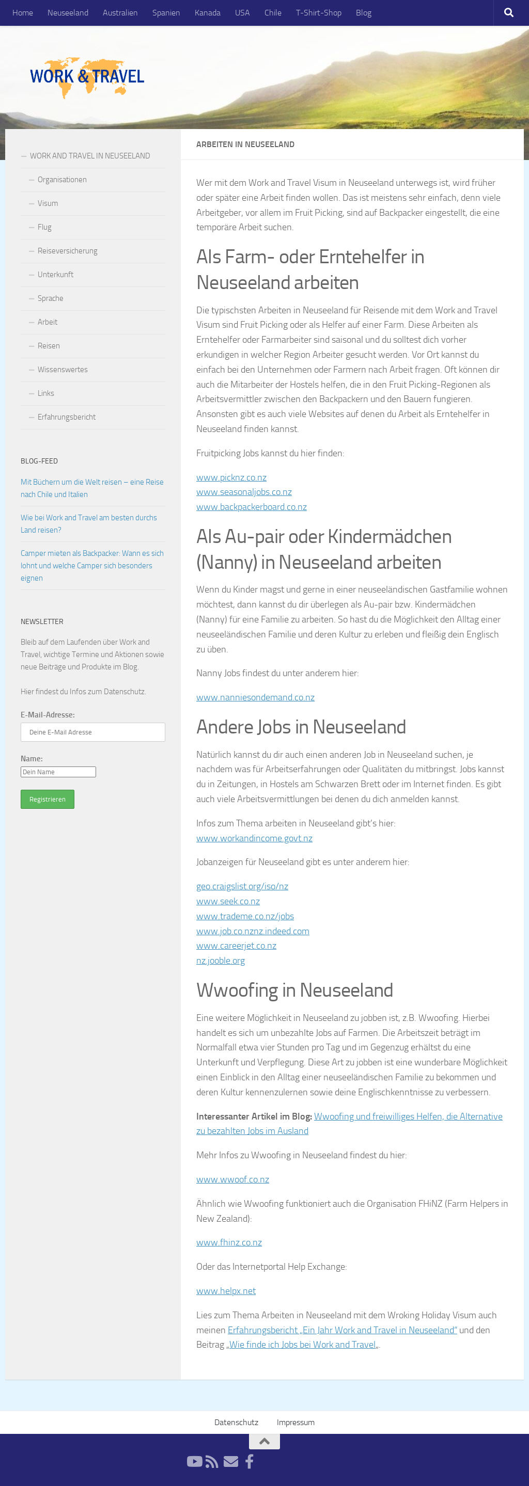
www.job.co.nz (225, 931)
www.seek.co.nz (228, 901)
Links (46, 393)
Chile (273, 13)
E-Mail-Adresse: (48, 715)
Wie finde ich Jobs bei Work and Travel (302, 1344)
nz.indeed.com (281, 931)
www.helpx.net (226, 1291)
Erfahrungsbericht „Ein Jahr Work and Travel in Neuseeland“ (342, 1330)
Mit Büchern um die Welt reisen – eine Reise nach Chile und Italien (92, 488)
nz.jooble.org (220, 960)
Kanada (208, 13)
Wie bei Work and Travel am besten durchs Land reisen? (89, 524)
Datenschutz (124, 691)
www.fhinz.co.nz (229, 1242)
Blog (363, 13)
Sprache (51, 298)
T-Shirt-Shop (318, 13)
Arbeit (47, 322)
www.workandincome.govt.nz (254, 838)
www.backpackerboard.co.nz (251, 507)
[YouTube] (193, 1462)
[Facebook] (249, 1462)
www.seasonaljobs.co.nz (244, 492)
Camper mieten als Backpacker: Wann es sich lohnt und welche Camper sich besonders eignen (92, 566)
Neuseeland (68, 13)
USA (242, 13)
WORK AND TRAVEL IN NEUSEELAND (90, 156)
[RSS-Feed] (212, 1462)
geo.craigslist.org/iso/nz (242, 886)
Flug (45, 227)
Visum (48, 203)
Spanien (166, 13)
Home (22, 13)
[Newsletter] (231, 1462)
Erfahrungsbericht (67, 417)
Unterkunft (55, 274)
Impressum (296, 1422)
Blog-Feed (39, 461)
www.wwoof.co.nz (232, 1179)
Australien (120, 13)
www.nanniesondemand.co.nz (255, 697)
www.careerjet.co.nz (236, 945)
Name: (32, 758)
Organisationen (62, 179)
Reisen (49, 345)
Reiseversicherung (68, 250)
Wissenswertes (63, 369)
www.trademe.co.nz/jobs (245, 916)
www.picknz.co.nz (231, 477)
